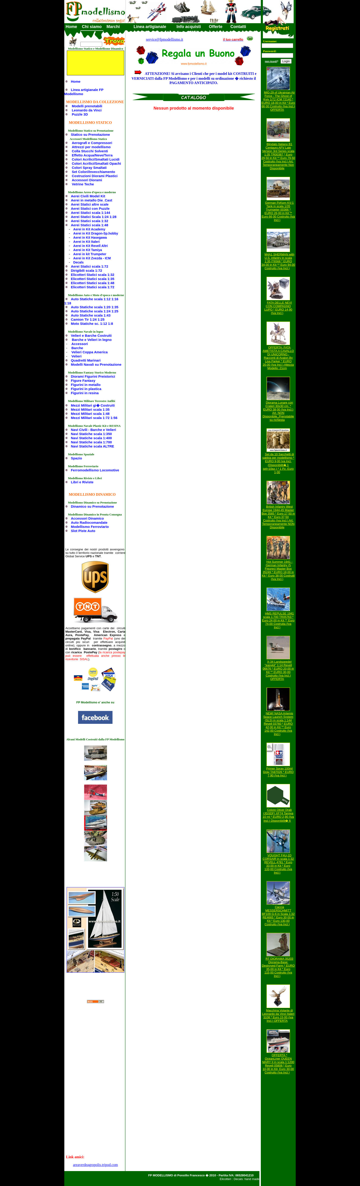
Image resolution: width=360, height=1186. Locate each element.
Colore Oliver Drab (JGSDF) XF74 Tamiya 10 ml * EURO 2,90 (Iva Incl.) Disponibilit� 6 (278, 815)
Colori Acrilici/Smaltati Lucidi (96, 159)
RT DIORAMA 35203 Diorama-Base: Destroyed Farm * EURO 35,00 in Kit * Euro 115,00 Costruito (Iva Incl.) (278, 967)
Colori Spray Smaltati (89, 168)
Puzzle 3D (80, 114)
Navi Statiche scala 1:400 (91, 438)
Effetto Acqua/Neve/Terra (92, 155)
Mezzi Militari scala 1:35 (90, 409)
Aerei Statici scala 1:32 (89, 221)
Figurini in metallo (86, 385)
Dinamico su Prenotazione (92, 506)
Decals (78, 262)
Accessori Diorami (87, 180)
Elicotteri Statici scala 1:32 (92, 275)
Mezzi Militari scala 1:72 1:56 (94, 418)
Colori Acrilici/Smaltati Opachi (96, 163)
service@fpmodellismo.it (164, 39)
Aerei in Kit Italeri (86, 241)
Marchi (113, 26)
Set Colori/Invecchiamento (93, 172)
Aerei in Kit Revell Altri (90, 246)
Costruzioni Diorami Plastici (95, 176)
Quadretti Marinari (86, 360)
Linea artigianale (150, 26)
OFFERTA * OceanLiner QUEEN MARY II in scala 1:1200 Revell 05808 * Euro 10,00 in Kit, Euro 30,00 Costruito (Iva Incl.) (278, 1063)
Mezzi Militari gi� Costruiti (93, 405)
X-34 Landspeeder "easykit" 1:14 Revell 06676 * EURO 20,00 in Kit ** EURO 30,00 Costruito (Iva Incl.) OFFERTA (278, 670)
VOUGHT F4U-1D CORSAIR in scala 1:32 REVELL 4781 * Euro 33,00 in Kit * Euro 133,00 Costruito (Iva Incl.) (278, 864)
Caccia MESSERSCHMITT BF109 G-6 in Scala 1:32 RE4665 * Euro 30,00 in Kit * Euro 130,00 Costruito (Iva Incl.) (278, 915)
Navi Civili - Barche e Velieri (93, 430)
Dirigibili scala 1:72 (86, 270)
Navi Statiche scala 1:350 (91, 434)
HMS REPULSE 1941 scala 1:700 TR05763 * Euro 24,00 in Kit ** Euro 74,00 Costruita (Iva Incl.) (278, 620)
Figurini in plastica (86, 389)
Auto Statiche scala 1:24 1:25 (94, 311)
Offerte (215, 26)
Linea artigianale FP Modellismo (83, 92)
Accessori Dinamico (87, 518)
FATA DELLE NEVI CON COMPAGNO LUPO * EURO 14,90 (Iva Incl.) (278, 308)
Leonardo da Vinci (87, 110)
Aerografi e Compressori (92, 143)
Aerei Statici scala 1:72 (89, 266)
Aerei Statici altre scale (90, 204)
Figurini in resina (85, 393)
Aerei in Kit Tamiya (87, 250)
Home (71, 26)
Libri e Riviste (82, 482)
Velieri (76, 356)
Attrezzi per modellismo (91, 147)
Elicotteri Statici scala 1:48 (92, 283)
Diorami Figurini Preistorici (93, 376)
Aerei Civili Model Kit (88, 196)
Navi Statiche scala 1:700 (91, 442)
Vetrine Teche (83, 184)
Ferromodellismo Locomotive (95, 470)
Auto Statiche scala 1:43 (91, 315)
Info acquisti (189, 26)
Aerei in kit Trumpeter (89, 254)
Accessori (79, 344)
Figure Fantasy (83, 380)
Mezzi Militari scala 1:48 (90, 414)
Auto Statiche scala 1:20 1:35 (94, 307)
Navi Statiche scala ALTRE (92, 446)
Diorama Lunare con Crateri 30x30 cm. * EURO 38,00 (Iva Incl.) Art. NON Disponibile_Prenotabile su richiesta (278, 411)
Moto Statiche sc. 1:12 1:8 (92, 324)
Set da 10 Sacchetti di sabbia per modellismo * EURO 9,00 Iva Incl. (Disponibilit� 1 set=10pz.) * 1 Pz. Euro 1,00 (278, 463)
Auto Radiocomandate (89, 522)
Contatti (238, 26)
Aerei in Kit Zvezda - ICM (92, 258)
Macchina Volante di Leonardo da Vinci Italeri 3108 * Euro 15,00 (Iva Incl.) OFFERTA (278, 1015)
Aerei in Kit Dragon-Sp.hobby (95, 233)
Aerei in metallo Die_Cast (91, 200)
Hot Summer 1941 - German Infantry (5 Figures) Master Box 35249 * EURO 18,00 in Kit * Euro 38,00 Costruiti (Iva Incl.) (278, 570)
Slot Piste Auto (83, 531)
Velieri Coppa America (89, 352)
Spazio (76, 458)
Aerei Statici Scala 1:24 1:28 (93, 217)
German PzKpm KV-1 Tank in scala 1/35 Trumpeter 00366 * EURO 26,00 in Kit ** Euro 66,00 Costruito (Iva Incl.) (278, 211)
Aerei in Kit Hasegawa (90, 237)
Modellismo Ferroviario (90, 527)
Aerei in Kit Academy (89, 229)
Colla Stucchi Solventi (90, 151)
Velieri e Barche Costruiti (91, 335)
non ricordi (271, 61)
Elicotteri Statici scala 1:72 (92, 287)
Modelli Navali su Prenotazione (96, 364)
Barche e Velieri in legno (92, 340)
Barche (77, 348)
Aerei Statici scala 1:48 (89, 225)
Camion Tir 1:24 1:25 (87, 319)
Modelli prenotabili (87, 106)
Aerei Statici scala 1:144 (90, 213)
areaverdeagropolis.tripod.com (95, 1165)
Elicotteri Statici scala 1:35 (92, 279)
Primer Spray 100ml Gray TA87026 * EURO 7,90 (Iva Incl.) (278, 772)
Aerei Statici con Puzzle (90, 208)
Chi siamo (92, 26)
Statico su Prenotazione (90, 134)
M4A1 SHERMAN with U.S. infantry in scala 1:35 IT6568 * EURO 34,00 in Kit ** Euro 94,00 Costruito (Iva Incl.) (278, 261)
